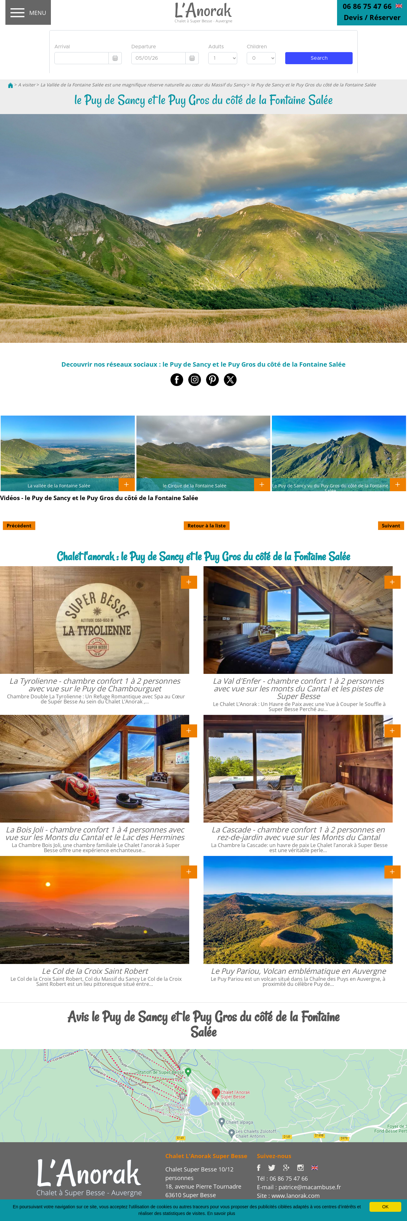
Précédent (19, 525)
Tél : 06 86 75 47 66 (282, 1178)
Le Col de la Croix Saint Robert (95, 971)
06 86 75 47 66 (367, 6)
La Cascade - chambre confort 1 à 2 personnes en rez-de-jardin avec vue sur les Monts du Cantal (298, 833)
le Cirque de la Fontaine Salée (194, 485)
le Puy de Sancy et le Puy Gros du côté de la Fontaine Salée (313, 85)
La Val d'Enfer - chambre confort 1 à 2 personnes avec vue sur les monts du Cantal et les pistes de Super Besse (298, 688)
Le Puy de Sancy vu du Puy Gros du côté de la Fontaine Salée (330, 488)
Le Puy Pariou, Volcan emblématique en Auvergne (298, 971)
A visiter (26, 85)
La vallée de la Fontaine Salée (59, 485)
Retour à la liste (207, 525)
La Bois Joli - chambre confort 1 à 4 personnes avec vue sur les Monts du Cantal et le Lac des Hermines (94, 833)
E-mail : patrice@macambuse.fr (299, 1187)
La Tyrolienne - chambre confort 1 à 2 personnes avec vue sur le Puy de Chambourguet (94, 684)
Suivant (391, 525)
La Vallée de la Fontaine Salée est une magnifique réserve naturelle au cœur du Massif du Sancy (143, 85)
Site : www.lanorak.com (288, 1195)
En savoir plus (221, 1213)
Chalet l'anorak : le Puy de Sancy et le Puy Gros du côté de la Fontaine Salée (203, 556)
